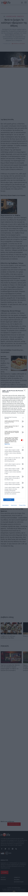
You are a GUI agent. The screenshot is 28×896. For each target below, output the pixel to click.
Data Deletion (5, 505)
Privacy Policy (22, 505)
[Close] (25, 390)
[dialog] (14, 448)
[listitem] (14, 417)
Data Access (14, 505)
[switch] (22, 421)
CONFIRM (9, 499)
